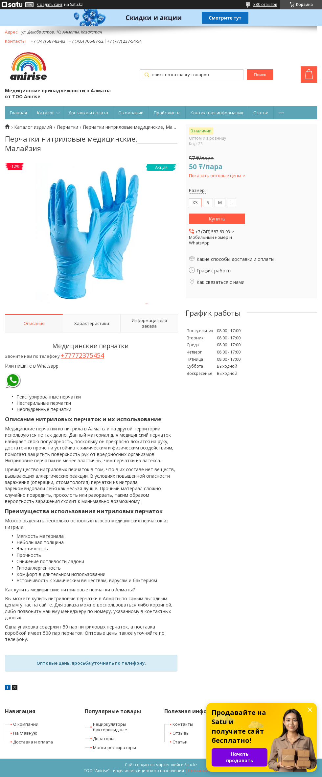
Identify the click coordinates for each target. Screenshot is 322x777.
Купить (217, 218)
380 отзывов (265, 4)
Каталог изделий (33, 127)
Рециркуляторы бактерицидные (110, 727)
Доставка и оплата (88, 113)
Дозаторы (103, 739)
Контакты (182, 724)
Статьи (260, 113)
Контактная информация (217, 113)
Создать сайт (49, 4)
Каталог (45, 113)
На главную (25, 733)
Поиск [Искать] (260, 74)
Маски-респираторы (114, 747)
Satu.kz (190, 764)
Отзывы (181, 733)
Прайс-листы (167, 113)
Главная (18, 113)
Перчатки (67, 127)
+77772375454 (82, 355)
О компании (131, 113)
